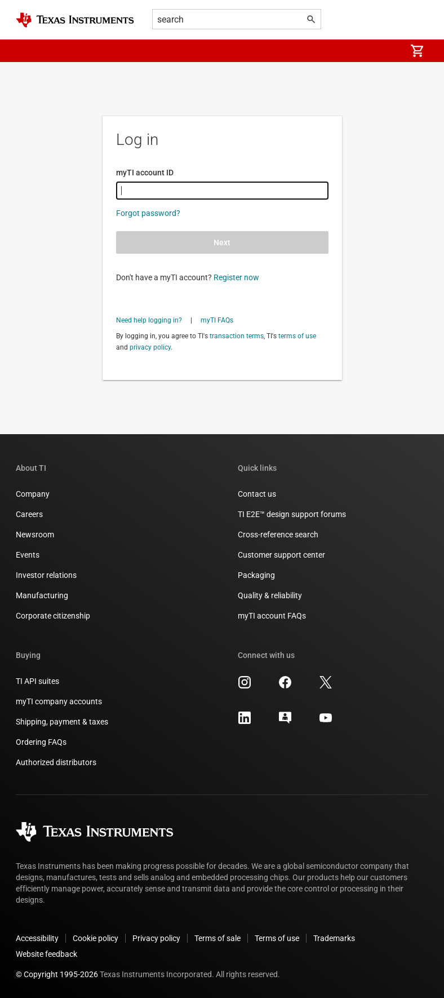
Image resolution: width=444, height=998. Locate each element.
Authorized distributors (56, 762)
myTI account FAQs (272, 615)
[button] (27, 50)
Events (27, 554)
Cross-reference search (278, 534)
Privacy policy (156, 938)
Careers (29, 514)
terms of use (297, 336)
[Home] (75, 20)
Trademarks (334, 938)
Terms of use (277, 938)
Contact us (257, 493)
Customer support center (281, 554)
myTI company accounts (59, 701)
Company (33, 493)
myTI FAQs (217, 320)
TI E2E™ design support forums (292, 514)
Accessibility (37, 938)
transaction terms (237, 336)
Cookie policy (95, 938)
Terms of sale (217, 938)
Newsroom (35, 534)
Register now (236, 277)
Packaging (256, 575)
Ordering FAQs (41, 742)
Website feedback (46, 954)
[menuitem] (385, 50)
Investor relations (46, 575)
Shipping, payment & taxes (62, 721)
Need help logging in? (149, 320)
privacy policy (150, 347)
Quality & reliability (270, 595)
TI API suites (37, 681)
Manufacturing (42, 595)
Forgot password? (148, 213)
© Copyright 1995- (57, 974)
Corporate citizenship (53, 615)
